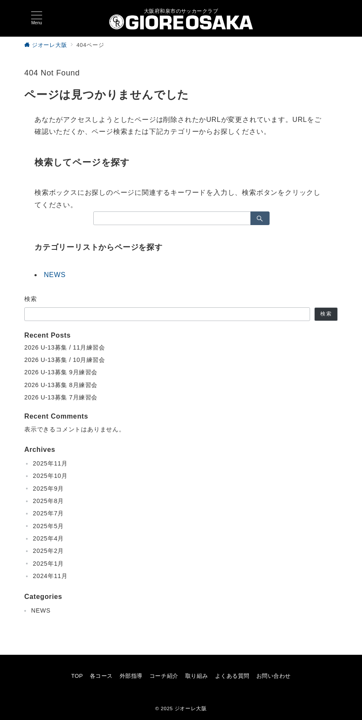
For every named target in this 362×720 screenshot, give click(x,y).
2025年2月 (48, 550)
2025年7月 (48, 513)
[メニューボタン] (36, 18)
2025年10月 (50, 475)
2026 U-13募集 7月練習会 (61, 397)
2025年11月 (50, 463)
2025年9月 (48, 488)
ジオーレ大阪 (191, 708)
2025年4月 (48, 538)
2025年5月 (48, 526)
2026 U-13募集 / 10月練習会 (64, 359)
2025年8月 (48, 500)
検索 (30, 298)
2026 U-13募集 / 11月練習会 (64, 347)
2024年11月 (50, 576)
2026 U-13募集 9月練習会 (61, 372)
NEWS (55, 274)
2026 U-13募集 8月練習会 (61, 385)
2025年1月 (48, 563)
